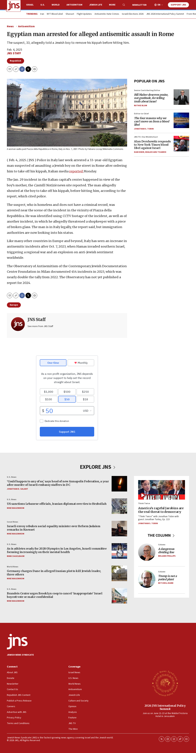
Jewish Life (95, 5)
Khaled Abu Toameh (155, 152)
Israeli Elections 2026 (132, 14)
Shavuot (70, 14)
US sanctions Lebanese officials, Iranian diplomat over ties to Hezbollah (56, 503)
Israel (30, 5)
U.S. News (11, 477)
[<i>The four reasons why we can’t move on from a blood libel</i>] (181, 120)
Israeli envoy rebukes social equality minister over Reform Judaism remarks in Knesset (53, 527)
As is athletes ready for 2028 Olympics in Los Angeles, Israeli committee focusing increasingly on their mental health (57, 550)
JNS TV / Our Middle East (146, 136)
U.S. (42, 5)
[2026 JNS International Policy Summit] (165, 683)
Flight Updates (84, 14)
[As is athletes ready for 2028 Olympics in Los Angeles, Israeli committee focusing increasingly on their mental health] (119, 551)
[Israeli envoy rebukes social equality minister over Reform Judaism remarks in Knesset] (119, 528)
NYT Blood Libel (55, 14)
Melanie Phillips (167, 556)
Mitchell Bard (165, 583)
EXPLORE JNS (98, 467)
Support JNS (178, 5)
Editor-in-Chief (141, 113)
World (56, 5)
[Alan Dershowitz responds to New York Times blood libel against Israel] (181, 143)
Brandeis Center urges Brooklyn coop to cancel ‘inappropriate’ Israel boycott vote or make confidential (54, 595)
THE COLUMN (162, 535)
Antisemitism (74, 5)
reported (76, 171)
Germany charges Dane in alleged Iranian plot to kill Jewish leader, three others (54, 572)
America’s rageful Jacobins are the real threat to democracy (160, 510)
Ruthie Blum (140, 105)
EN (159, 4)
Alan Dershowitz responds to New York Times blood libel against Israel (152, 145)
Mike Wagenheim (15, 507)
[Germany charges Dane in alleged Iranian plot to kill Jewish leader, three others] (119, 573)
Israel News (12, 521)
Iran (42, 14)
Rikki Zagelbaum (15, 556)
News (10, 26)
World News (12, 566)
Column (161, 544)
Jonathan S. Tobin (144, 128)
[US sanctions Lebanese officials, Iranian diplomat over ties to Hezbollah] (119, 506)
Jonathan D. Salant (17, 488)
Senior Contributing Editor (147, 90)
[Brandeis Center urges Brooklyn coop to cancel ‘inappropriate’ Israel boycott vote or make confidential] (119, 596)
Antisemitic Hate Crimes (107, 14)
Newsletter (139, 5)
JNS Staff (14, 53)
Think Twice (144, 503)
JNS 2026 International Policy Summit (165, 14)
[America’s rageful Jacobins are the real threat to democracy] (161, 490)
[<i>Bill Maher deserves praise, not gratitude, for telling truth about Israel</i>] (181, 97)
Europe (14, 305)
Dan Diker (139, 152)
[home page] (14, 5)
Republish (15, 61)
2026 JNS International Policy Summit (165, 707)
